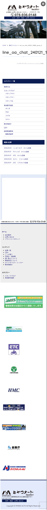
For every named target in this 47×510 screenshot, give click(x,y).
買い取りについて (11, 258)
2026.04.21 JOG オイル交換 (14, 155)
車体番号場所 (8, 105)
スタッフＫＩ (10, 97)
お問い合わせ (9, 237)
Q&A (5, 128)
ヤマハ (7, 119)
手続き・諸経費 (10, 256)
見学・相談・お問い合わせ (14, 501)
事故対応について (11, 260)
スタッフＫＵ (10, 93)
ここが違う (9, 254)
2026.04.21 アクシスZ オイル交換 (16, 152)
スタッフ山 (9, 101)
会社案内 (8, 235)
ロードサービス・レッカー (14, 262)
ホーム (4, 232)
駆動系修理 (9, 134)
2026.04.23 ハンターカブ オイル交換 (17, 148)
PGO (7, 112)
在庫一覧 (8, 250)
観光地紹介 (8, 124)
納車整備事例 (8, 131)
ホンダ (7, 108)
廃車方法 (7, 87)
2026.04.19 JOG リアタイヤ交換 (16, 163)
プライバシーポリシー (12, 239)
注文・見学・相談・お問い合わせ (23, 18)
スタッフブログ (9, 91)
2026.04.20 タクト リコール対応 (16, 159)
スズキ (7, 116)
